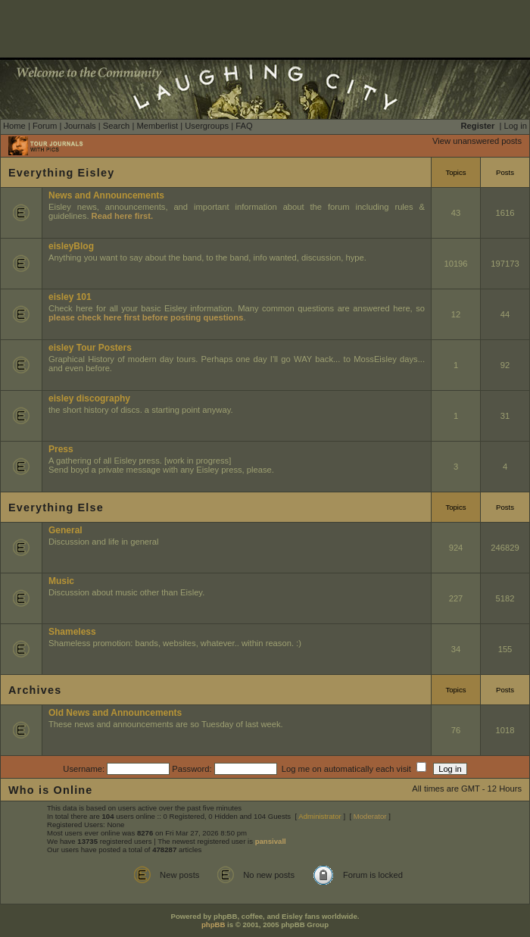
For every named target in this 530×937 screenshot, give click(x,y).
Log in (515, 125)
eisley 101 (70, 297)
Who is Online (50, 790)
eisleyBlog (71, 246)
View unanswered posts (477, 140)
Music (61, 581)
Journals (79, 125)
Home (14, 125)
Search (116, 125)
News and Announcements (106, 195)
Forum (45, 125)
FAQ (243, 125)
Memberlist (157, 125)
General (65, 530)
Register (478, 125)
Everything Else (56, 507)
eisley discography (89, 398)
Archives (34, 690)
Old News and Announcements (115, 712)
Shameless (72, 631)
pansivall (270, 841)
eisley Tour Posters (90, 347)
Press (60, 449)
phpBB (213, 924)
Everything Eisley (61, 173)
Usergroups (207, 125)
